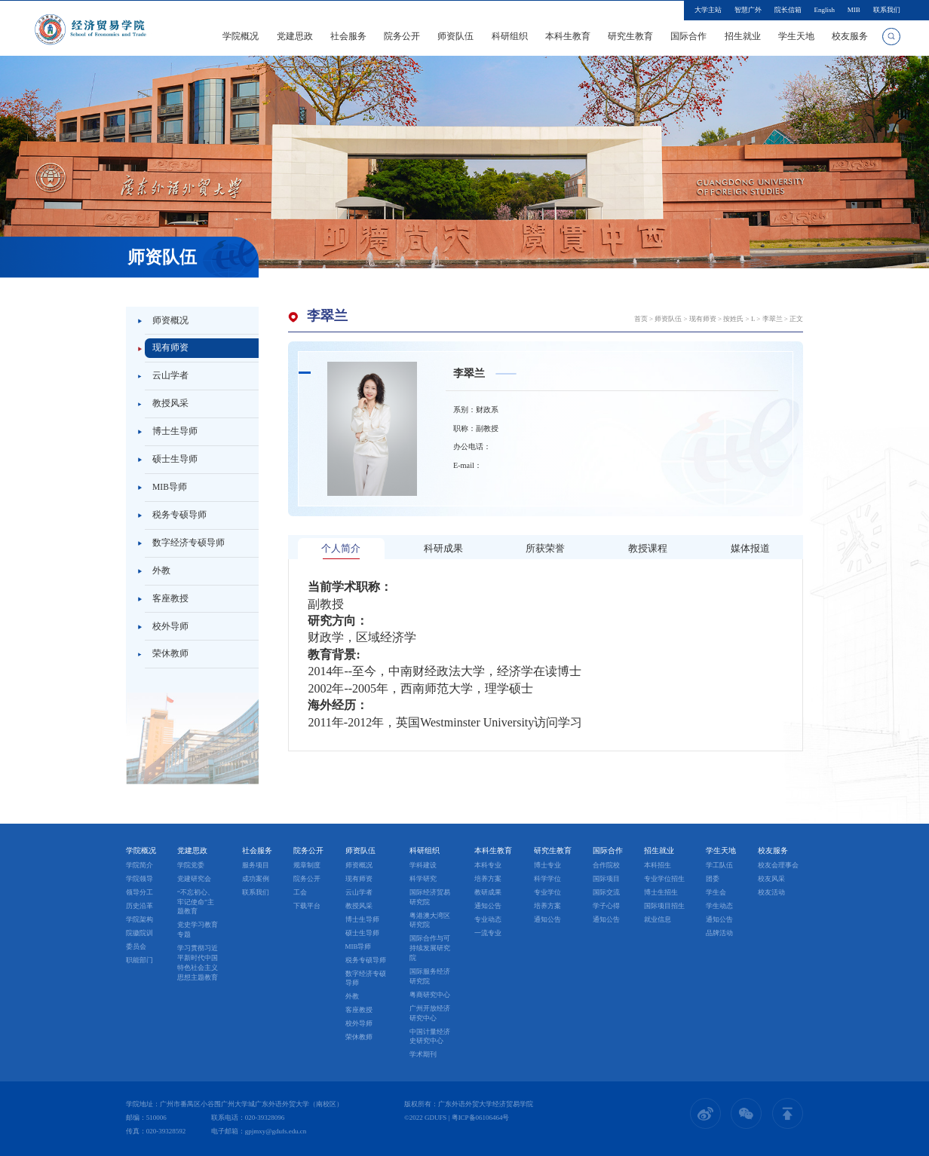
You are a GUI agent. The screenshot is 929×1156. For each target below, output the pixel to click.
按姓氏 (733, 319)
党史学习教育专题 (197, 929)
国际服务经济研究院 (429, 976)
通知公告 (487, 906)
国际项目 (606, 878)
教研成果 (487, 892)
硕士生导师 (175, 458)
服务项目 (255, 865)
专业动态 (487, 919)
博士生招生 (661, 892)
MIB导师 (169, 486)
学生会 (716, 892)
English (824, 10)
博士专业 (547, 865)
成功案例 (255, 878)
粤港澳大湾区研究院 (429, 920)
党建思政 (295, 36)
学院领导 (139, 878)
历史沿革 (139, 906)
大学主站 (708, 10)
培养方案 (487, 878)
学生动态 (719, 906)
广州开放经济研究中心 (429, 1013)
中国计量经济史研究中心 (429, 1036)
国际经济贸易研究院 (429, 897)
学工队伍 (719, 865)
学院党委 (190, 865)
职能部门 (139, 960)
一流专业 (487, 933)
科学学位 (547, 878)
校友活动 (771, 892)
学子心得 (606, 906)
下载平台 (306, 906)
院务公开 (402, 36)
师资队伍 (455, 36)
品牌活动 (719, 933)
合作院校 (606, 865)
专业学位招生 (664, 878)
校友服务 (850, 36)
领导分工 (139, 892)
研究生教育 (630, 36)
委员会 (136, 946)
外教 (161, 570)
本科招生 (657, 865)
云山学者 (170, 375)
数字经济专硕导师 (188, 542)
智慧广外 (748, 10)
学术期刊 (423, 1054)
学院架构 (139, 919)
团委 (712, 878)
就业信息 (657, 919)
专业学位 (547, 892)
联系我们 (886, 10)
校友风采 (771, 878)
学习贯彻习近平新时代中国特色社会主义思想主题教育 (197, 962)
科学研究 (423, 878)
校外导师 (170, 626)
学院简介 (139, 865)
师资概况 (170, 320)
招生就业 (743, 36)
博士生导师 (175, 431)
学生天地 (796, 36)
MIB (854, 10)
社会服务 (348, 36)
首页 (641, 319)
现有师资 (170, 347)
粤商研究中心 (429, 995)
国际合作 (688, 36)
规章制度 (306, 865)
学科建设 (423, 865)
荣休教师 (170, 653)
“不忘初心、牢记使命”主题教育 (195, 902)
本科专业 (487, 865)
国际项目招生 (664, 906)
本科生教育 (567, 36)
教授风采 (170, 403)
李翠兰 (772, 319)
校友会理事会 (778, 865)
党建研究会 (194, 878)
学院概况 (240, 36)
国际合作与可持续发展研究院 (429, 948)
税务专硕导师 (179, 514)
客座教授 (170, 598)
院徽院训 (139, 933)
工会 (300, 892)
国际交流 (606, 892)
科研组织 (510, 36)
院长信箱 (788, 10)
